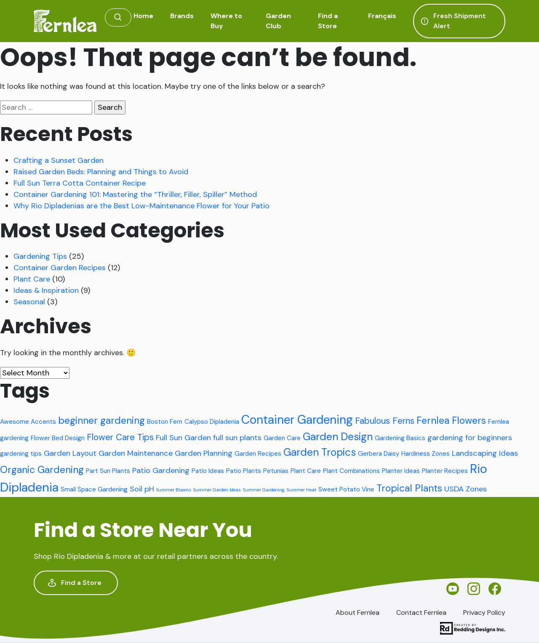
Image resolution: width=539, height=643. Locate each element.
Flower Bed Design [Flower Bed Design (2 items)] (58, 438)
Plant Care (31, 279)
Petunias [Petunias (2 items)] (275, 471)
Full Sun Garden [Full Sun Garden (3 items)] (183, 438)
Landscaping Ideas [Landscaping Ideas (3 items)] (485, 453)
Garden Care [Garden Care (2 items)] (282, 438)
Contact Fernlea (421, 612)
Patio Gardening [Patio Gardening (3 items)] (160, 470)
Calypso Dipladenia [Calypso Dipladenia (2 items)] (211, 421)
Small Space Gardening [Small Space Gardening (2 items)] (94, 489)
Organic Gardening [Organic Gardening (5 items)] (42, 469)
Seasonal (29, 302)
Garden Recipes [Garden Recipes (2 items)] (258, 453)
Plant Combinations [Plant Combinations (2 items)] (351, 471)
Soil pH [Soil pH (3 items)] (142, 489)
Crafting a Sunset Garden (58, 160)
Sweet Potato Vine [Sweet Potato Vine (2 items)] (346, 489)
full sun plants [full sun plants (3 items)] (237, 438)
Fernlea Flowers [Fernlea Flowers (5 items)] (451, 420)
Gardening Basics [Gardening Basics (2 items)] (400, 438)
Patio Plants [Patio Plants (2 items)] (243, 471)
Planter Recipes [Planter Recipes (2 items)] (445, 471)
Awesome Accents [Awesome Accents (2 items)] (28, 421)
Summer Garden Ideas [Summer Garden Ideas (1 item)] (217, 490)
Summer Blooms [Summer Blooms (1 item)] (173, 490)
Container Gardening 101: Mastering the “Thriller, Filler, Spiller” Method (135, 194)
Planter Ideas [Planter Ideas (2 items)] (401, 471)
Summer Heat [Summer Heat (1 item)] (301, 490)
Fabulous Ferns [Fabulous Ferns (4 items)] (384, 420)
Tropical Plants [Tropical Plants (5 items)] (409, 488)
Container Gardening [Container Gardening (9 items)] (297, 420)
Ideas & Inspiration (46, 290)
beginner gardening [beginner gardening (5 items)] (101, 420)
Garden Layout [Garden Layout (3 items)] (70, 453)
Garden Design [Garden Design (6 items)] (338, 437)
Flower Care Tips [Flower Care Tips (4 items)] (120, 437)
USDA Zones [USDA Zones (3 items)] (465, 489)
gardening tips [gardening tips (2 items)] (21, 453)
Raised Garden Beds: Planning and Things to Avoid (100, 172)
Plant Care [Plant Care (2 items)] (306, 471)
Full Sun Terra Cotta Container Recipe (79, 183)
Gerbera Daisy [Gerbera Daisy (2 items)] (378, 453)
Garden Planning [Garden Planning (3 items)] (203, 453)
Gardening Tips (40, 256)
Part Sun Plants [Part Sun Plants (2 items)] (108, 471)
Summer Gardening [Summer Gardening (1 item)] (264, 490)
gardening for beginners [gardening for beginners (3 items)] (469, 438)
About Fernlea (357, 612)
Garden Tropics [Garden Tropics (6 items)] (319, 452)
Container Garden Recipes (59, 268)
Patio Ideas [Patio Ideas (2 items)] (208, 471)
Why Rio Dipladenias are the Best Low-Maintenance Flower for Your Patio (141, 206)
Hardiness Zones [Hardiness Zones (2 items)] (425, 453)
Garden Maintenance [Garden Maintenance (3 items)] (136, 453)
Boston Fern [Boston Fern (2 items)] (164, 421)
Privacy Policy (484, 612)
